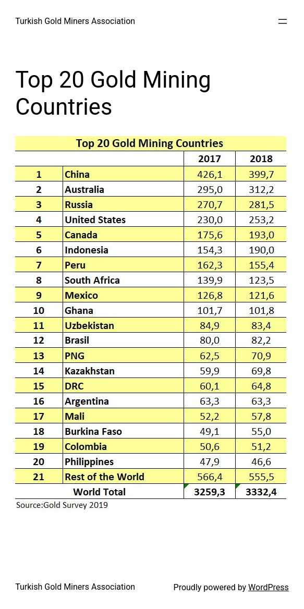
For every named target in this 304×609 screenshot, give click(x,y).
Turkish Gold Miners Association (75, 21)
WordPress (268, 587)
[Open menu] (282, 21)
